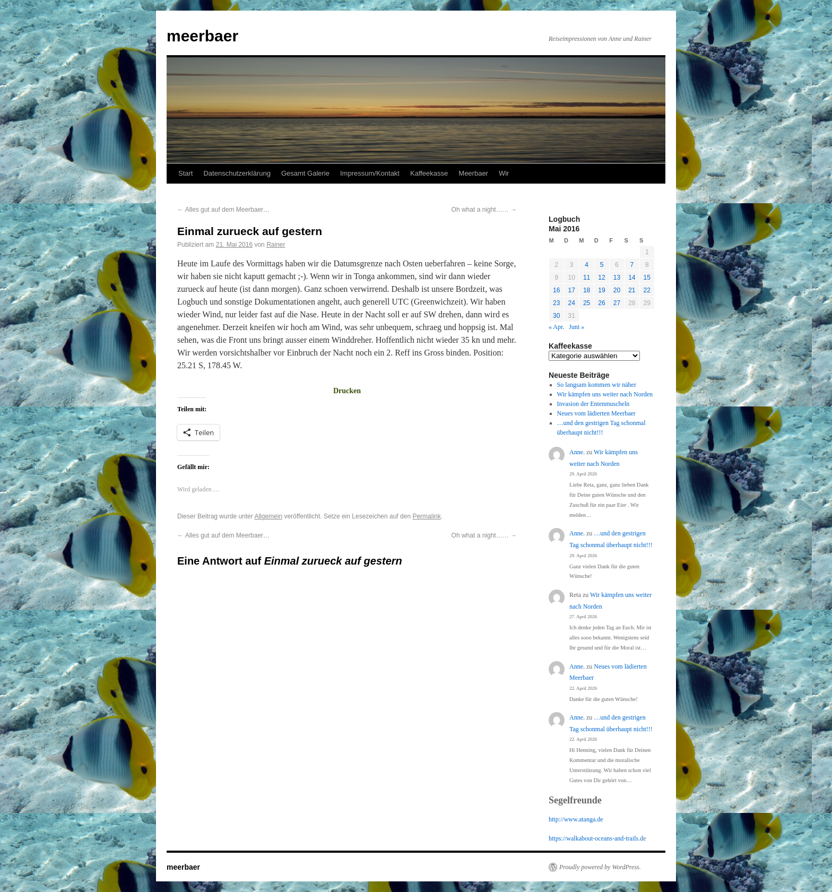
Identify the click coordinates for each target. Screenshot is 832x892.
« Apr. (556, 327)
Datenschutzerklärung (236, 173)
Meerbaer (473, 173)
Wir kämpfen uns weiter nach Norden (605, 394)
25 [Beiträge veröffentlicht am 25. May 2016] (586, 303)
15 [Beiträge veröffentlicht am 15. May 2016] (647, 277)
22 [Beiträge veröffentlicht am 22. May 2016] (647, 290)
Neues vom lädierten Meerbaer (596, 413)
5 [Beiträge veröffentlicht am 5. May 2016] (602, 265)
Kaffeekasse (429, 173)
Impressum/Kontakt (370, 173)
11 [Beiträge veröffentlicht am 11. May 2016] (586, 277)
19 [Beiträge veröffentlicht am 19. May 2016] (601, 290)
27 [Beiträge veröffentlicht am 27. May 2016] (616, 303)
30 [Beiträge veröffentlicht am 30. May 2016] (556, 315)
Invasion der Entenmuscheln (593, 404)
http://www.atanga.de (576, 819)
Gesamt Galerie (305, 173)
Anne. (577, 452)
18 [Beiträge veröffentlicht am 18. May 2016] (586, 290)
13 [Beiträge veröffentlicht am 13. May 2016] (616, 277)
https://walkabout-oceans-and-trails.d (596, 838)
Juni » (576, 327)
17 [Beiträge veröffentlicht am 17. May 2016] (571, 290)
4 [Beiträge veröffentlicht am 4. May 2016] (586, 265)
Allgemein (268, 516)
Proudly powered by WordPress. (600, 867)
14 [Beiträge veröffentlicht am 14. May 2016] (631, 277)
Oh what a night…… (484, 209)
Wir (504, 173)
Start (185, 173)
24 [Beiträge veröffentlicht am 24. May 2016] (571, 303)
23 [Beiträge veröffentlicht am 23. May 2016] (556, 303)
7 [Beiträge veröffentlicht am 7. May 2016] (632, 265)
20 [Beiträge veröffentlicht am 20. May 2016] (616, 290)
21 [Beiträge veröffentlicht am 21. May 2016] (631, 290)
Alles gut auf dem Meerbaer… (223, 209)
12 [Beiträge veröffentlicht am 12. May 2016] (601, 277)
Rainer (275, 244)
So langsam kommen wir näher (596, 384)
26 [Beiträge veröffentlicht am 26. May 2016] (601, 303)
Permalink (426, 516)
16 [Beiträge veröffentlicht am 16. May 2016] (556, 290)
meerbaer (202, 36)
